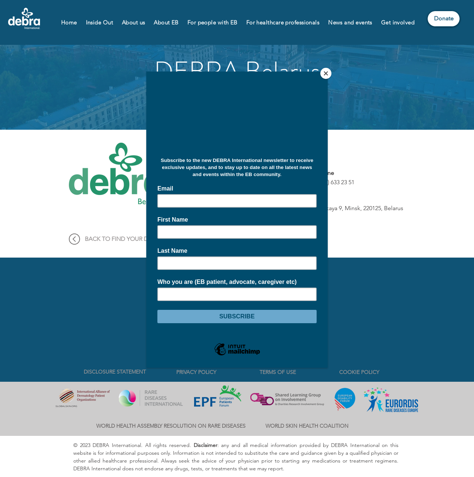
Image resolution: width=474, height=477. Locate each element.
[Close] (325, 73)
